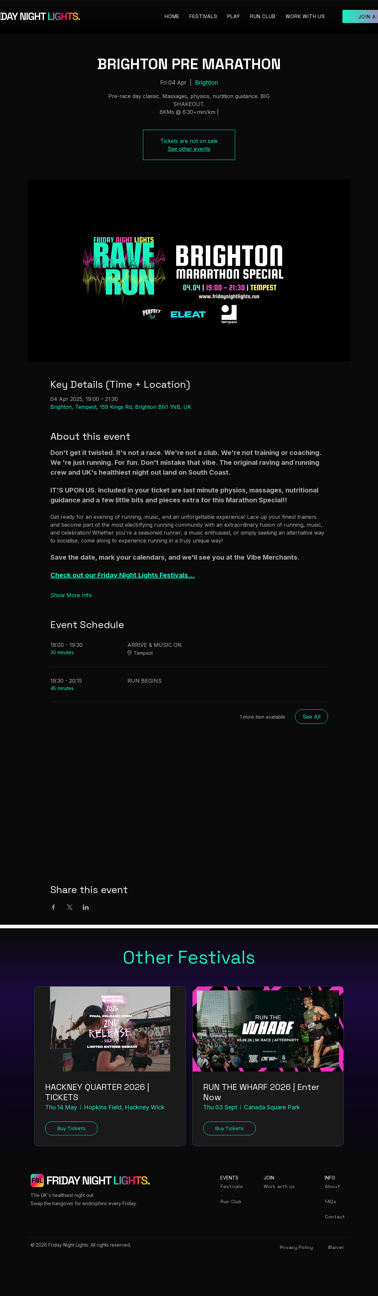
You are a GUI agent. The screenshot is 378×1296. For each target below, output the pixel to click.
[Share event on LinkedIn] (86, 907)
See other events (189, 148)
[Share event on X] (70, 907)
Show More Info (71, 595)
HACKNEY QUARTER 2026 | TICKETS (97, 1092)
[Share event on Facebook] (53, 907)
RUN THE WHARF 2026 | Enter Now (261, 1092)
